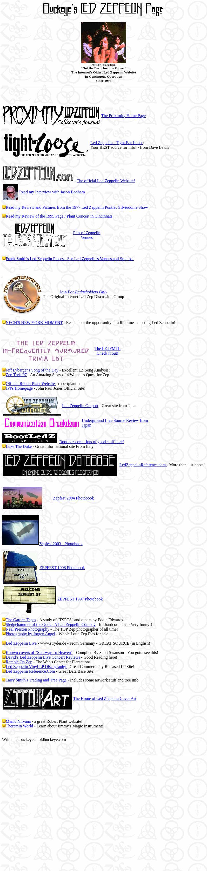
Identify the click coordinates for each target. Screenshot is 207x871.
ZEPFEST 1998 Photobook (62, 567)
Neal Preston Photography (27, 629)
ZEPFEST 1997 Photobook (80, 599)
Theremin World (19, 726)
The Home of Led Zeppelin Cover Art (104, 698)
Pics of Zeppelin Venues (86, 235)
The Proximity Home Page (123, 115)
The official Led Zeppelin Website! (106, 181)
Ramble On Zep (19, 662)
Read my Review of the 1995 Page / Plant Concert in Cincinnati (59, 216)
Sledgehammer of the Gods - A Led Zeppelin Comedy (51, 624)
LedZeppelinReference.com (143, 465)
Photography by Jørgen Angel (30, 634)
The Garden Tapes (21, 620)
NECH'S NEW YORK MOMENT (34, 322)
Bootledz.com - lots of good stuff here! (91, 442)
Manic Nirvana (18, 721)
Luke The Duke (19, 446)
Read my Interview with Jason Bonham (52, 192)
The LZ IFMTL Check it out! (108, 350)
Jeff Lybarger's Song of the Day (32, 370)
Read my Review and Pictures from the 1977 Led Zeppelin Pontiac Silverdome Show (77, 207)
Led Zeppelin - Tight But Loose (116, 142)
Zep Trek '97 (16, 375)
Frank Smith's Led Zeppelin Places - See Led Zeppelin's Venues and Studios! (70, 258)
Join (83, 292)
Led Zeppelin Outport (80, 405)
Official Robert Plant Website (31, 383)
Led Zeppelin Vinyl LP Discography (36, 666)
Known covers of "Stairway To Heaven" (39, 652)
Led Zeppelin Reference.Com (31, 671)
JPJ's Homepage (19, 388)
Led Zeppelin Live (21, 643)
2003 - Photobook (61, 544)
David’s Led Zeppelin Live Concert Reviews (43, 657)
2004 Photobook (73, 498)
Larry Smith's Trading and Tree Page (35, 680)
